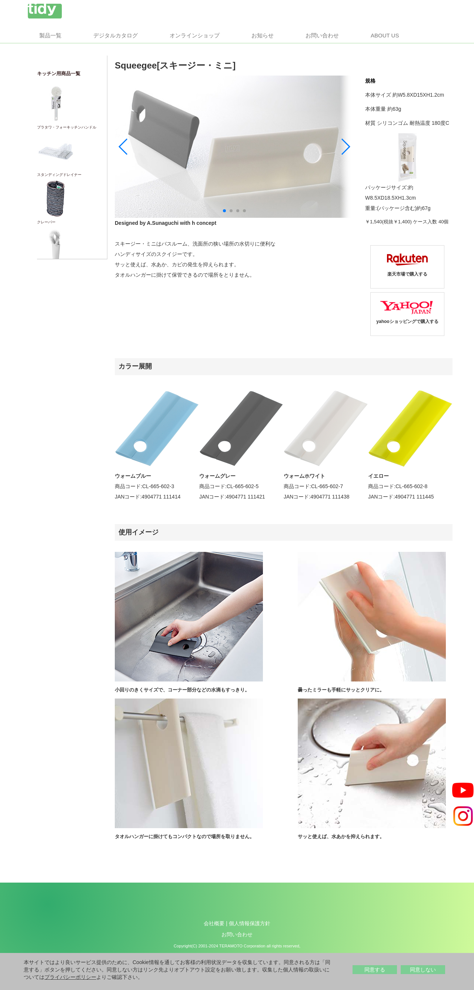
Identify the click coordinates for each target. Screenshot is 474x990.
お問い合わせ (322, 35)
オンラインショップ (195, 35)
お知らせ (262, 35)
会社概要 (214, 923)
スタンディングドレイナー (59, 175)
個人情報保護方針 (249, 923)
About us (385, 35)
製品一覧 (50, 35)
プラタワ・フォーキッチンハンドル (66, 127)
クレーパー (46, 222)
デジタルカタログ (115, 35)
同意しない (423, 970)
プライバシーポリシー (70, 977)
